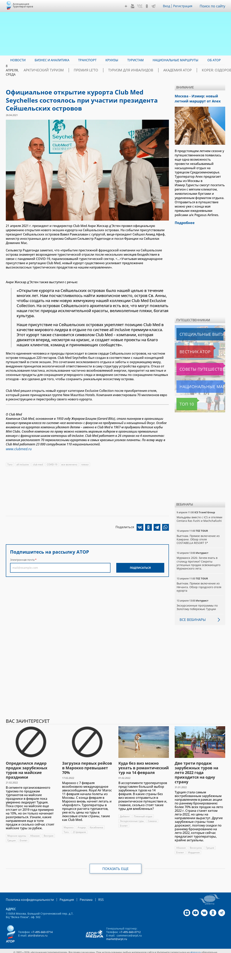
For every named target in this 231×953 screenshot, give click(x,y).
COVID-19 (52, 463)
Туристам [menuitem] (135, 60)
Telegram (154, 6)
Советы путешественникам (197, 367)
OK (148, 6)
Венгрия (12, 838)
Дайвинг (125, 814)
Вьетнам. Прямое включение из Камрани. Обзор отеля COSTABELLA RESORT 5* (198, 537)
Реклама (78, 897)
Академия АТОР (169, 70)
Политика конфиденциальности (27, 897)
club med (38, 463)
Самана (152, 818)
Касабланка (97, 825)
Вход (167, 6)
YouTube (133, 6)
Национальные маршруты (197, 384)
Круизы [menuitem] (111, 60)
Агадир (82, 825)
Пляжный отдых (143, 814)
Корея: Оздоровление (206, 70)
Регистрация (184, 6)
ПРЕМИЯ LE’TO (92, 70)
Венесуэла (196, 845)
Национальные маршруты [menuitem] (175, 60)
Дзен (127, 6)
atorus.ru (195, 949)
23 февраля (79, 829)
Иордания (194, 850)
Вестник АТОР (187, 349)
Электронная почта (22, 559)
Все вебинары (191, 617)
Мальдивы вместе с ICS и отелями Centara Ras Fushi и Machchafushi (200, 516)
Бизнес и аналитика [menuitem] (52, 60)
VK (140, 6)
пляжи (86, 463)
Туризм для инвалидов (130, 70)
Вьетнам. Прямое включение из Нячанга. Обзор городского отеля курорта (199, 584)
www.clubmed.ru (17, 448)
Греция (25, 838)
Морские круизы (17, 833)
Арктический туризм (57, 70)
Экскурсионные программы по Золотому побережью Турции (197, 605)
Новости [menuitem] (18, 60)
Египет (37, 838)
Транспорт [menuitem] (87, 60)
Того (9, 463)
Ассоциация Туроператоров (23, 5)
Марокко (69, 825)
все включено (70, 463)
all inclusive (22, 463)
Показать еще (115, 866)
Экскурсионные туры (132, 818)
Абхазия (35, 833)
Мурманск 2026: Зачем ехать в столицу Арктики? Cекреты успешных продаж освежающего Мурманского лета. (199, 561)
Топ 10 (182, 401)
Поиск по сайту (213, 6)
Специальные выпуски (194, 332)
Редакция (60, 897)
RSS (91, 897)
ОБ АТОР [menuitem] (214, 60)
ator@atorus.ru (38, 933)
